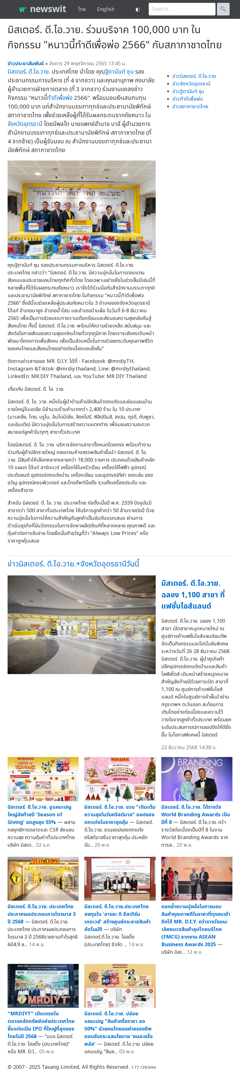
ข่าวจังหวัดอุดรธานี (191, 84)
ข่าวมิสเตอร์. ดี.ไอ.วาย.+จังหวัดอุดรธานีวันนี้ (73, 564)
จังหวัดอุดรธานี (25, 124)
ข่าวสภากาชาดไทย (190, 106)
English (105, 9)
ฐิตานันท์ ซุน (119, 71)
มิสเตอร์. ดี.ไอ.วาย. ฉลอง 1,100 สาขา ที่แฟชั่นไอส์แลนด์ (193, 595)
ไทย (82, 9)
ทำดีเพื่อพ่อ (60, 98)
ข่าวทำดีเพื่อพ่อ (188, 99)
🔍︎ (223, 9)
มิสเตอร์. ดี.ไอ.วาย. (29, 71)
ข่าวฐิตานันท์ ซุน (188, 91)
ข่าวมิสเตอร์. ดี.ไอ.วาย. (195, 76)
